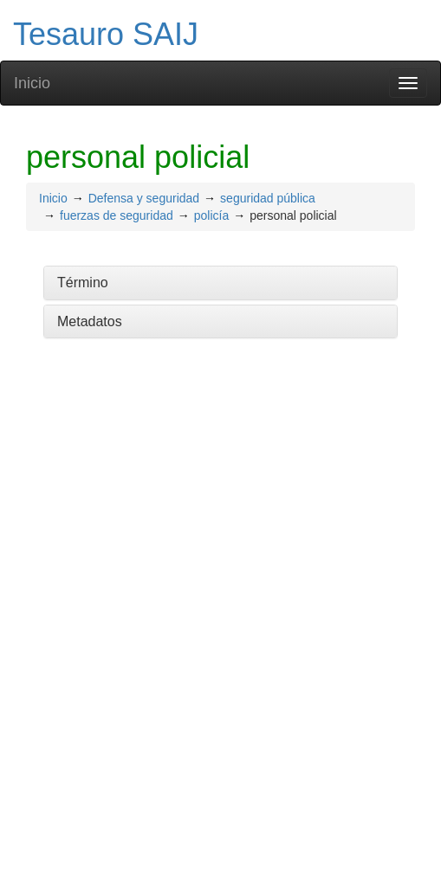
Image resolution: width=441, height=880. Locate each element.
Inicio (32, 83)
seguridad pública (267, 198)
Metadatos (89, 321)
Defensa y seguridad (143, 198)
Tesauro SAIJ (105, 34)
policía (211, 215)
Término (82, 282)
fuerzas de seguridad (116, 215)
